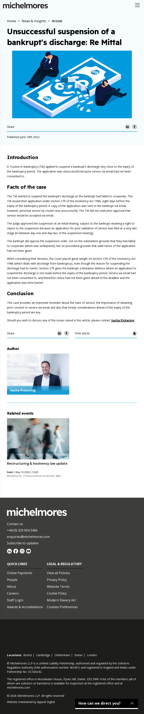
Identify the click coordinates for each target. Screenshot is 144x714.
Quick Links (17, 564)
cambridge (43, 655)
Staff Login (15, 600)
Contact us (15, 524)
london (92, 655)
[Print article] (134, 333)
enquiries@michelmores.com (28, 536)
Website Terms (58, 586)
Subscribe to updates (23, 543)
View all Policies (58, 573)
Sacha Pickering (122, 320)
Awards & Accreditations (25, 607)
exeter (78, 655)
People (12, 580)
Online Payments (19, 573)
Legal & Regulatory (64, 564)
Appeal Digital (46, 702)
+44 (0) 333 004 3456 (22, 530)
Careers (13, 593)
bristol (27, 655)
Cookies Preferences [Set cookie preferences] (62, 607)
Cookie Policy (57, 593)
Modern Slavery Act (61, 600)
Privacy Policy (57, 580)
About (11, 586)
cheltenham (62, 655)
